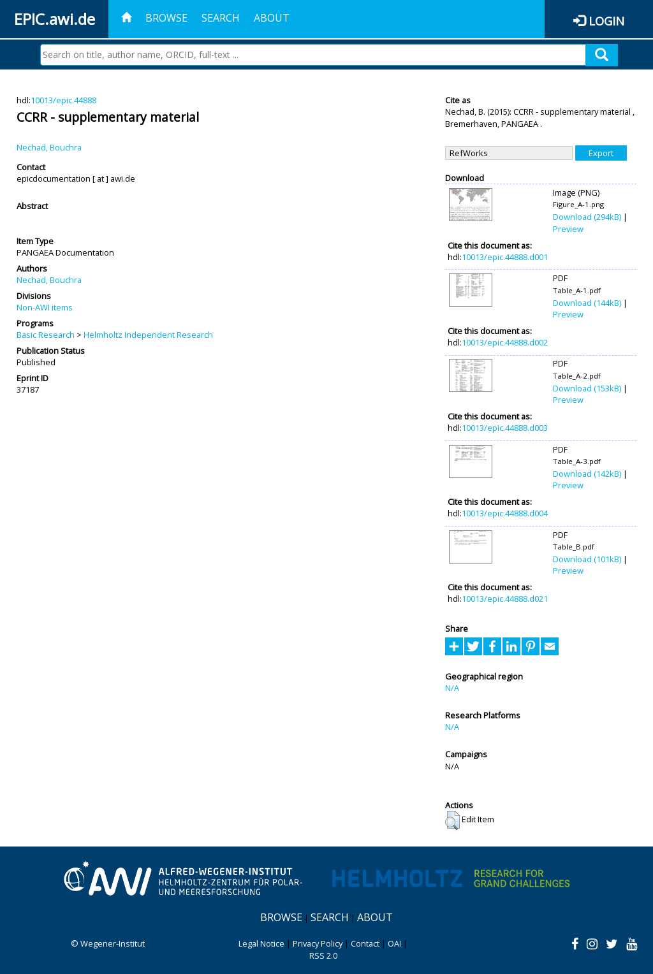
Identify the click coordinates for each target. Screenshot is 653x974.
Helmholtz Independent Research (148, 334)
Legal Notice (261, 943)
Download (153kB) (587, 388)
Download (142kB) (587, 473)
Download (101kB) (587, 559)
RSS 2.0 (323, 955)
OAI (394, 943)
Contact (365, 943)
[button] (452, 820)
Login (606, 21)
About (272, 18)
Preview (568, 229)
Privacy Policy (317, 943)
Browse (166, 18)
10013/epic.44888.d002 (505, 342)
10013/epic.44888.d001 (505, 257)
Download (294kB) (587, 216)
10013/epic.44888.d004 (505, 513)
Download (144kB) (587, 303)
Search (221, 18)
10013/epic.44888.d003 (505, 427)
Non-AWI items (45, 307)
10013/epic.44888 (63, 100)
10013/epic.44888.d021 (505, 598)
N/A (452, 688)
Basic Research (46, 334)
